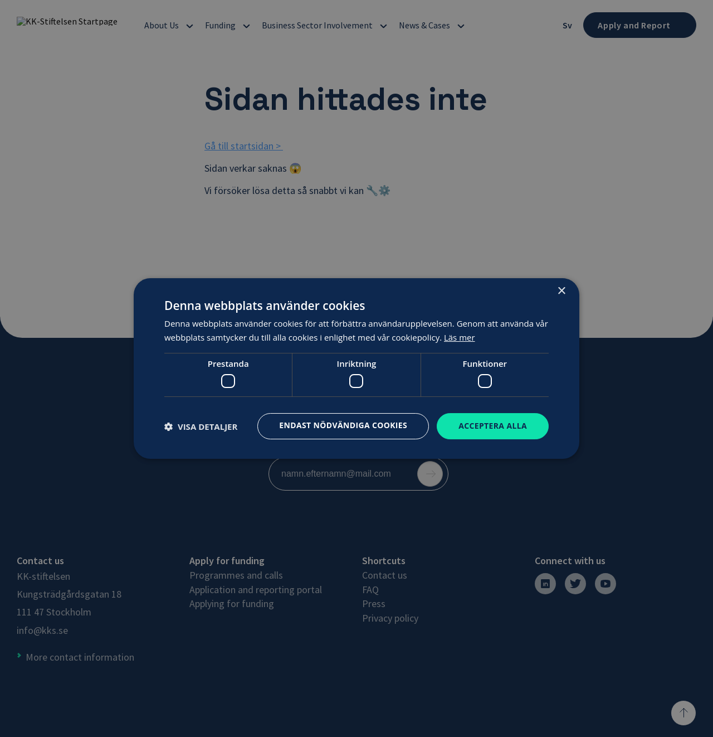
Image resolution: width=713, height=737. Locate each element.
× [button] (561, 291)
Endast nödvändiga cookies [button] (343, 425)
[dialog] (356, 368)
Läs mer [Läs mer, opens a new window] (459, 337)
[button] (200, 426)
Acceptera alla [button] (492, 425)
